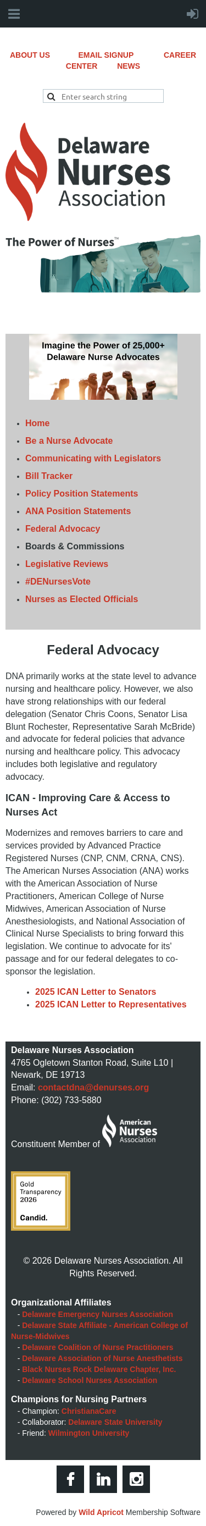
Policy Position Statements (81, 493)
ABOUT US (44, 55)
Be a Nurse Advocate (69, 440)
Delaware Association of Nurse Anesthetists (102, 1358)
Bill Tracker (49, 476)
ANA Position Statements (78, 511)
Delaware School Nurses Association (89, 1380)
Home (37, 423)
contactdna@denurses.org (93, 1087)
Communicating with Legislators (93, 458)
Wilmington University (89, 1433)
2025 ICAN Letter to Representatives (111, 1004)
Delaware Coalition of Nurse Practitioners (97, 1347)
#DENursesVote (58, 581)
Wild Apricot (101, 1512)
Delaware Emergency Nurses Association (97, 1314)
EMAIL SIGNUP (121, 55)
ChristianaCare (89, 1411)
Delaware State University (115, 1422)
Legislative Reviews (66, 564)
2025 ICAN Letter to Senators (96, 991)
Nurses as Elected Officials (81, 599)
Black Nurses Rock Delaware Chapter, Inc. (99, 1369)
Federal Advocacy (62, 528)
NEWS (128, 66)
